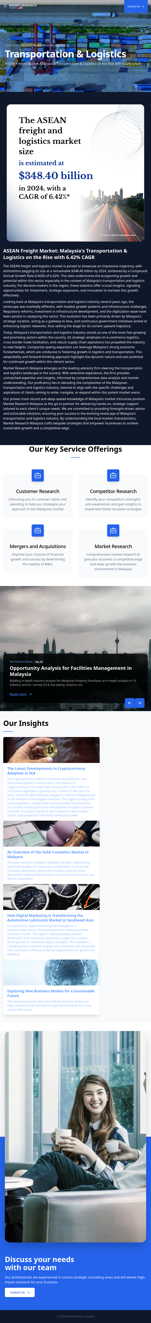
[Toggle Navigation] (5, 6)
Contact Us (136, 6)
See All (39, 661)
